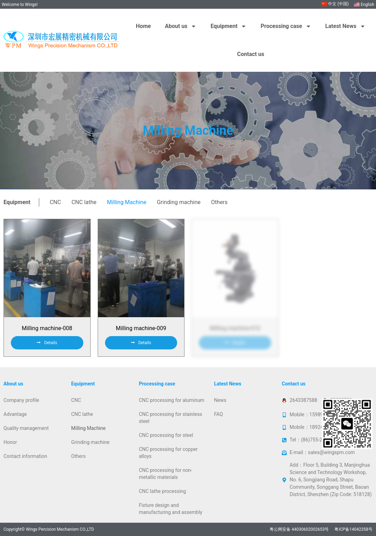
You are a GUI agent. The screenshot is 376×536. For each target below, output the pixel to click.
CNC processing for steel (166, 435)
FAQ (218, 414)
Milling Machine (126, 202)
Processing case (286, 26)
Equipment (228, 26)
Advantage (15, 414)
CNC (55, 202)
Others (219, 202)
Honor (10, 442)
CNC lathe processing (162, 491)
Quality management (26, 428)
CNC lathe (83, 202)
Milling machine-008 (47, 328)
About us (180, 26)
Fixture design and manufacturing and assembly (170, 508)
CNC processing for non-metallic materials (165, 473)
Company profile (21, 400)
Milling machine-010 (235, 328)
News (220, 400)
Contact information (25, 456)
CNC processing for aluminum (171, 400)
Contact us (250, 54)
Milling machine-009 (141, 328)
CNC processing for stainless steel (170, 417)
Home (143, 26)
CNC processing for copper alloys (168, 452)
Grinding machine (179, 202)
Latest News (345, 26)
